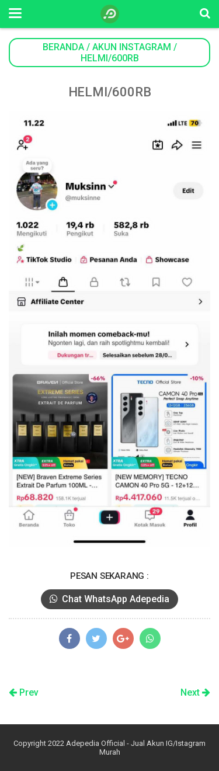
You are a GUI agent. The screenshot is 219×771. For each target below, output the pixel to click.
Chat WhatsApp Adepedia (109, 599)
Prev (24, 692)
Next (195, 692)
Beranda (63, 47)
